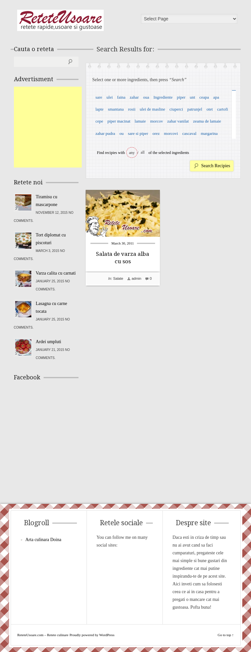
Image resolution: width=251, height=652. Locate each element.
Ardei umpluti (48, 341)
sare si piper (138, 133)
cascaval (189, 133)
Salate (118, 278)
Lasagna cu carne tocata (51, 307)
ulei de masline (152, 109)
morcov (156, 121)
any (132, 152)
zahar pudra (105, 133)
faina (121, 97)
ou (122, 133)
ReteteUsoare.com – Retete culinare (60, 20)
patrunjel (194, 109)
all (143, 152)
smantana (116, 109)
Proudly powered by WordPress (91, 635)
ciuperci (176, 109)
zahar (134, 97)
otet (209, 109)
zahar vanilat (178, 121)
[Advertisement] (62, 127)
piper (181, 97)
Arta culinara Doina (43, 539)
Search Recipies (215, 165)
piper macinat (118, 121)
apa (216, 97)
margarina (209, 133)
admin (136, 278)
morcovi (171, 133)
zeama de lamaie (207, 121)
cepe (99, 121)
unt (192, 97)
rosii (131, 109)
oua (146, 97)
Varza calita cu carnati (56, 273)
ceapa (204, 97)
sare (98, 97)
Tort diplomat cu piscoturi (51, 239)
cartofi (222, 109)
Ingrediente (163, 97)
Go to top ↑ (226, 635)
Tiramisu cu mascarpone (47, 200)
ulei (110, 97)
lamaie (140, 121)
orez (156, 133)
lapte (99, 109)
